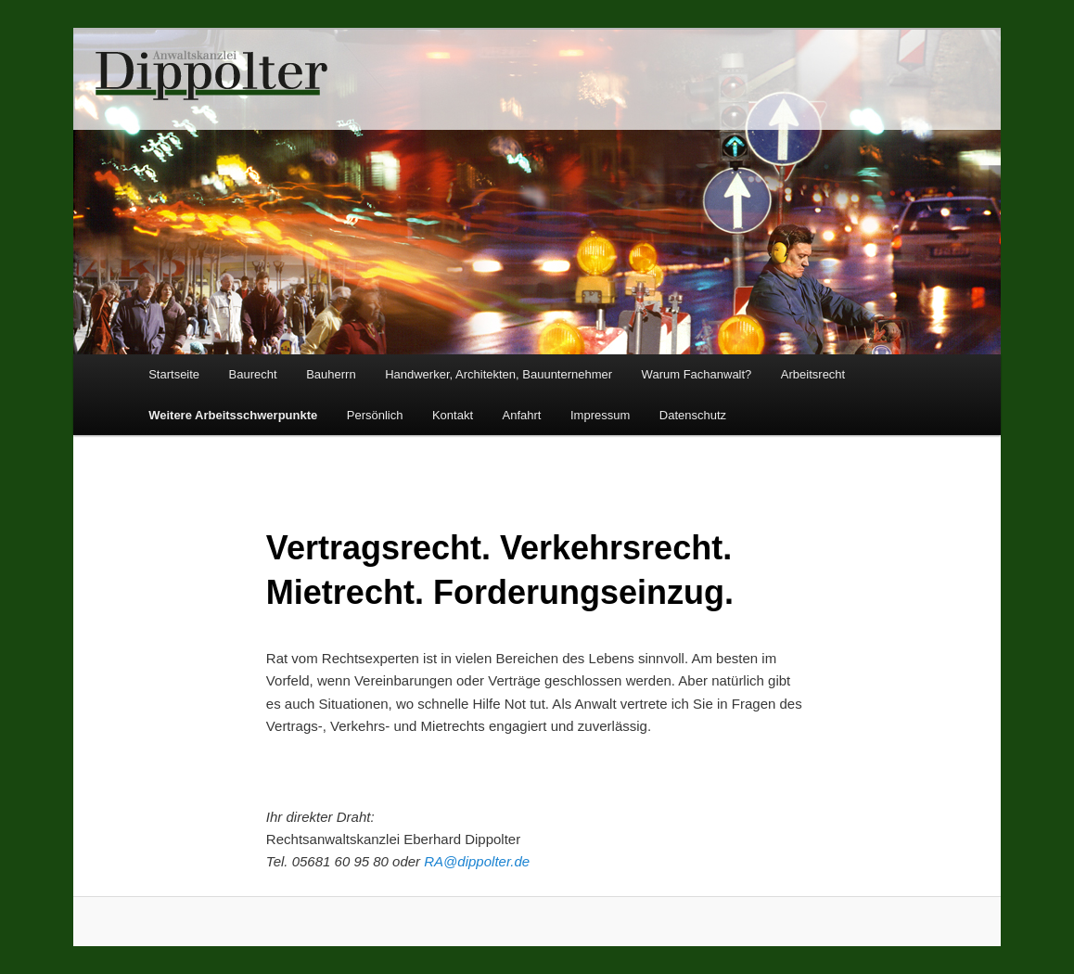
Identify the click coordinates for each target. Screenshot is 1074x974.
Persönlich (375, 415)
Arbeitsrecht (813, 374)
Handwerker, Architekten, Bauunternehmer (498, 374)
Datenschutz (692, 415)
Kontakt (452, 415)
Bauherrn (330, 374)
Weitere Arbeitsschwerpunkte (232, 415)
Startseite (173, 374)
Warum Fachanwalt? (697, 374)
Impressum (600, 415)
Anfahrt (522, 415)
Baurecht (253, 374)
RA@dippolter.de (477, 861)
